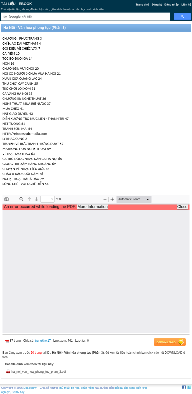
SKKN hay (18, 391)
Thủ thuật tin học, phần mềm (76, 387)
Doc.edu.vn (31, 387)
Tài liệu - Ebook (16, 4)
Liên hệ (186, 4)
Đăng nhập (171, 4)
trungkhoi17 (43, 340)
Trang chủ (142, 4)
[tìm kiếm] (85, 16)
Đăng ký (157, 4)
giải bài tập (121, 387)
